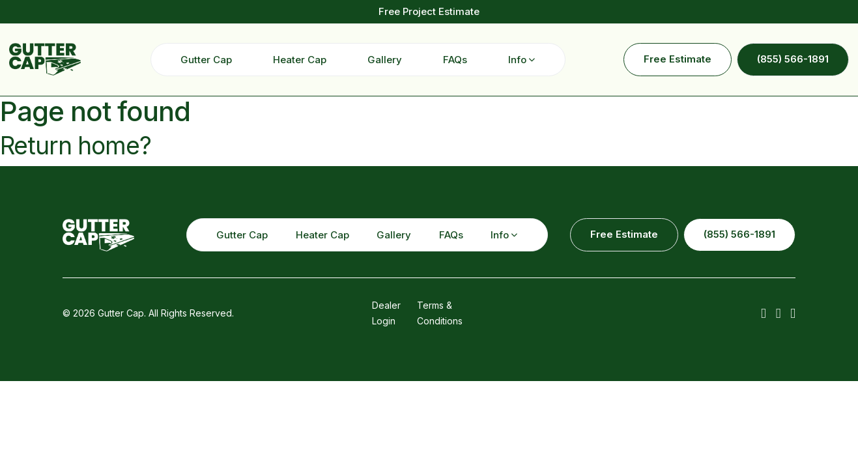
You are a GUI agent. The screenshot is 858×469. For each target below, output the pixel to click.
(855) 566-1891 (793, 59)
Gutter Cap (206, 59)
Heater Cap (299, 59)
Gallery (384, 59)
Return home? (75, 145)
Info (517, 59)
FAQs (455, 59)
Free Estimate (677, 59)
